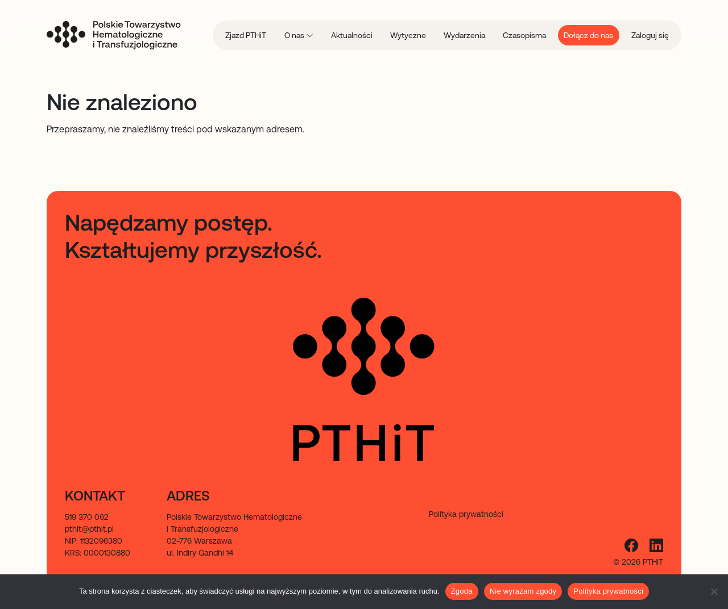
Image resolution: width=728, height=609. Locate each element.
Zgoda (462, 591)
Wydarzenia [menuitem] (464, 35)
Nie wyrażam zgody (523, 591)
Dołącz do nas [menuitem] (588, 35)
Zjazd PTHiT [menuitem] (245, 35)
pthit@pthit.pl (89, 528)
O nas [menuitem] (295, 35)
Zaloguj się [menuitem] (650, 35)
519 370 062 (87, 517)
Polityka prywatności (608, 591)
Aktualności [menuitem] (352, 35)
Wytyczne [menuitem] (408, 35)
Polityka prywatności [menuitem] (466, 514)
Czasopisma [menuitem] (524, 35)
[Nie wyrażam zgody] (713, 591)
